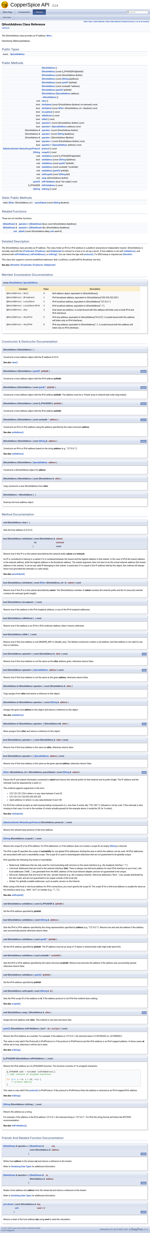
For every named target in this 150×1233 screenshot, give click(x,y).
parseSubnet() (18, 574)
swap (44, 178)
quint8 (65, 82)
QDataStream (9, 224)
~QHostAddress (49, 97)
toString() (53, 254)
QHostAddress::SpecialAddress (23, 283)
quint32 (59, 90)
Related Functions (128, 22)
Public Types (87, 22)
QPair (60, 108)
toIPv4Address (48, 181)
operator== (47, 141)
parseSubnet (40, 202)
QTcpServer (40, 251)
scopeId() (16, 1004)
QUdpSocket (56, 251)
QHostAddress (48, 68)
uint (15, 231)
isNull (44, 119)
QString (65, 79)
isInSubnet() (17, 814)
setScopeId (47, 174)
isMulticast (47, 115)
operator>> (24, 227)
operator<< (23, 224)
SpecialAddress (17, 54)
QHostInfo (127, 254)
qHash (21, 231)
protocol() (88, 254)
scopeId (45, 152)
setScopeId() (18, 895)
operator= (46, 130)
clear (44, 101)
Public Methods (99, 22)
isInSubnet (47, 104)
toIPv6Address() (37, 254)
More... (50, 36)
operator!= (46, 123)
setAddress (47, 156)
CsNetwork (6, 28)
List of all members (142, 22)
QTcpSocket (28, 251)
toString (45, 189)
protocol (45, 148)
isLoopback (47, 112)
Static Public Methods (113, 22)
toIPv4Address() (22, 254)
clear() (15, 362)
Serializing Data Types (21, 1166)
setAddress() (130, 251)
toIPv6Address (48, 185)
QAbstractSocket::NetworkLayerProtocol (21, 148)
